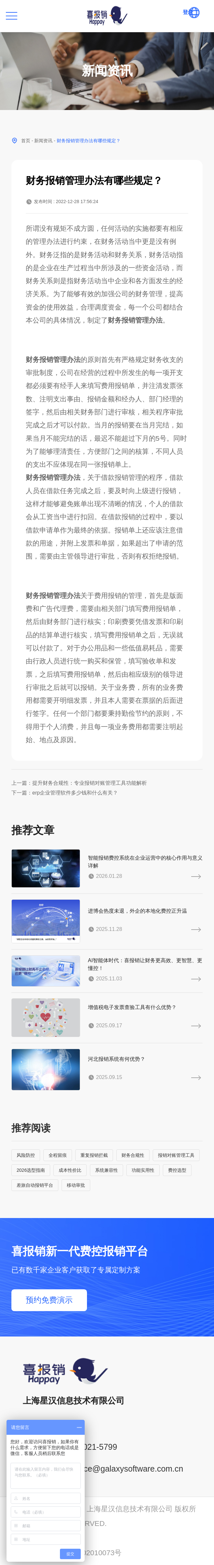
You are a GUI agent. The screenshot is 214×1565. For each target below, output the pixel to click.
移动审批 (76, 1185)
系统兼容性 (106, 1170)
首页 (25, 140)
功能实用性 (143, 1170)
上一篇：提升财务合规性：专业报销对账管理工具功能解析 (79, 783)
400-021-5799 (91, 1446)
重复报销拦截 (94, 1155)
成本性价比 (70, 1170)
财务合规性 (132, 1155)
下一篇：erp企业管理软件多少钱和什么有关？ (64, 793)
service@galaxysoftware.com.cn (124, 1468)
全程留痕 (58, 1155)
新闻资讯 (43, 140)
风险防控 (26, 1155)
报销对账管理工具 (176, 1155)
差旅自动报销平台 (35, 1185)
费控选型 (177, 1170)
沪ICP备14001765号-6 (47, 1538)
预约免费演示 (49, 1300)
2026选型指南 (31, 1170)
